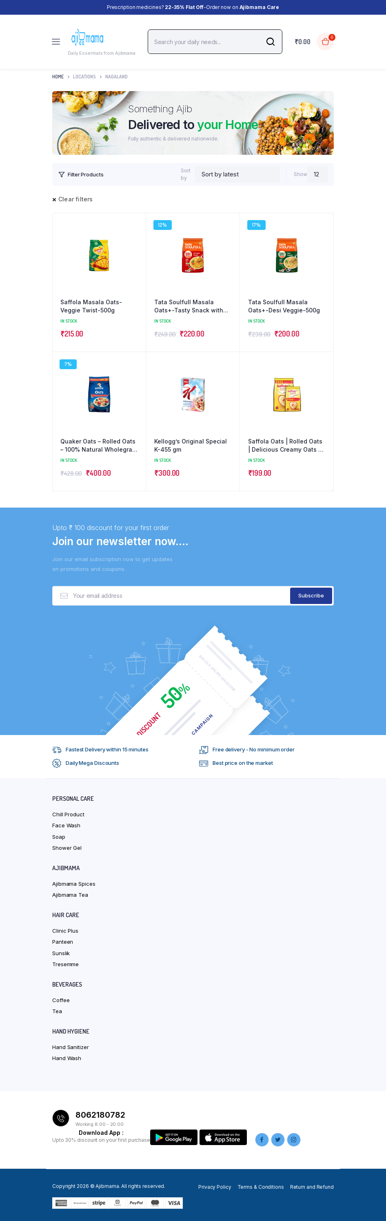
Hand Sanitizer (70, 1047)
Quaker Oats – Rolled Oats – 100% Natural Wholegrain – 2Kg (99, 445)
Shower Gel (67, 847)
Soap (58, 836)
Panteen (62, 941)
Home (58, 77)
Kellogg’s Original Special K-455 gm (190, 445)
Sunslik (61, 953)
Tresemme (65, 964)
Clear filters (75, 199)
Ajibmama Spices (73, 883)
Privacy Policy (214, 1187)
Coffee (60, 1000)
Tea (57, 1011)
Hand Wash (66, 1058)
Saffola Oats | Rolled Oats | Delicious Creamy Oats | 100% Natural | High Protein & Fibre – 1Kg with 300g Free (285, 445)
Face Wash (66, 825)
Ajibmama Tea (70, 894)
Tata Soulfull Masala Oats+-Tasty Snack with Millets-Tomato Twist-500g (188, 306)
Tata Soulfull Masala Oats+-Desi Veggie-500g (284, 306)
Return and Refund (312, 1187)
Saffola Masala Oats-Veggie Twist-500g (91, 306)
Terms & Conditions (260, 1187)
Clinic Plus (65, 930)
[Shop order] (237, 174)
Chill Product (68, 814)
